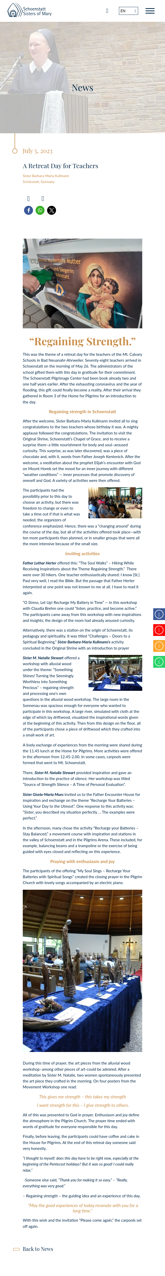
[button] (28, 210)
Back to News (38, 1248)
